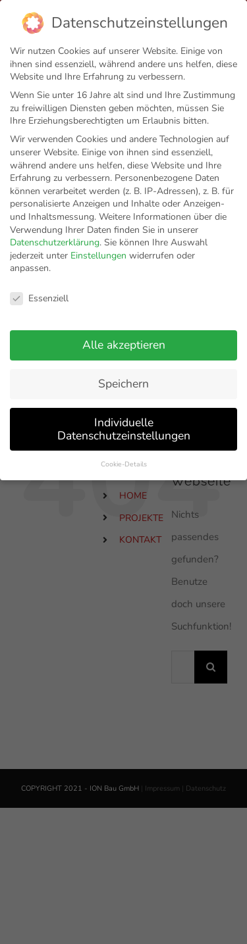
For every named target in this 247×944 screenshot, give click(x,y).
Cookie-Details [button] (124, 455)
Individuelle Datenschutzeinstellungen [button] (123, 421)
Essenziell (39, 290)
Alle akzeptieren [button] (123, 337)
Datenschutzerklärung (54, 234)
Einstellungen (98, 247)
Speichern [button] (123, 376)
